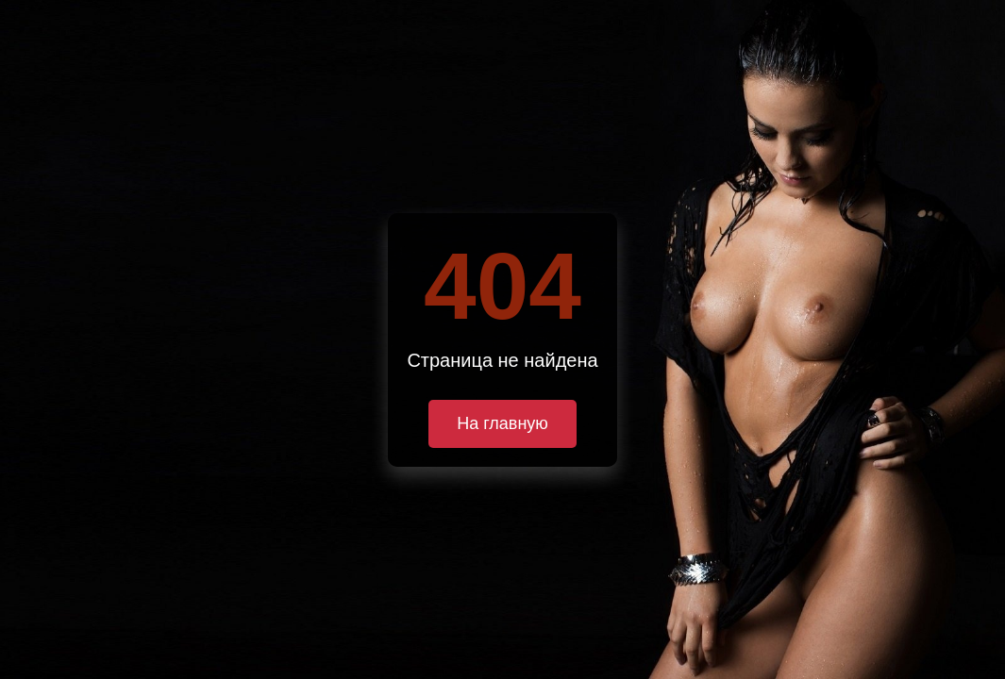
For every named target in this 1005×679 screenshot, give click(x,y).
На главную (502, 423)
